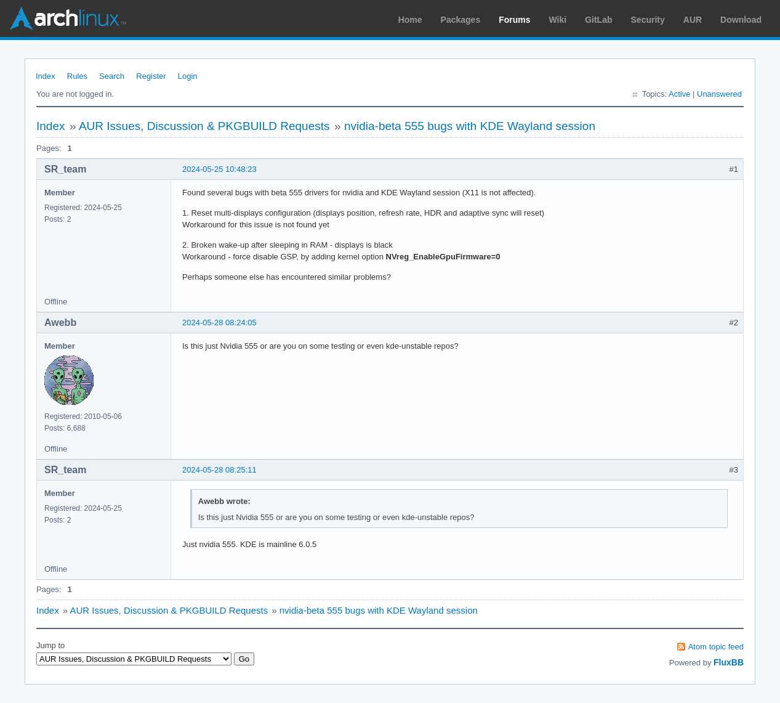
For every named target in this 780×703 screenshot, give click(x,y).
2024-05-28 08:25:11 (219, 469)
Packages (461, 20)
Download (741, 20)
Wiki (558, 20)
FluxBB (729, 662)
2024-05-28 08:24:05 (219, 322)
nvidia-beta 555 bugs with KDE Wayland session (469, 126)
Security (648, 20)
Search (111, 76)
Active (679, 94)
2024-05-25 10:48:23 (219, 169)
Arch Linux (67, 18)
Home (410, 20)
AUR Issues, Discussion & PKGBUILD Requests (204, 126)
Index (45, 76)
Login (188, 76)
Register (151, 76)
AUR (692, 20)
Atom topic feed (716, 646)
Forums (514, 20)
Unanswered (719, 94)
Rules (77, 76)
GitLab (598, 20)
